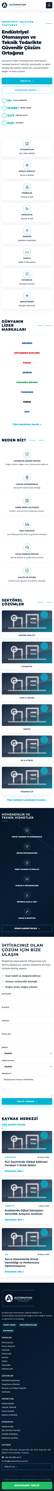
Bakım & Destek (10, 1415)
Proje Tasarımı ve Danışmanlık (27, 832)
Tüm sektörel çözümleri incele (27, 800)
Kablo (4, 1361)
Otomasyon (7, 1342)
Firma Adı (27, 1038)
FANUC (27, 362)
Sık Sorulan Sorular (11, 1430)
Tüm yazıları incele (13, 1125)
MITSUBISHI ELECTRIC (27, 353)
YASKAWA (27, 392)
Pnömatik (6, 1353)
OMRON (27, 372)
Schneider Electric (27, 382)
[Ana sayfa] (14, 5)
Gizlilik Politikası (10, 1434)
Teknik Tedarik (9, 1407)
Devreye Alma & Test (27, 897)
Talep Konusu (27, 1064)
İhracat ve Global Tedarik (14, 1388)
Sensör (5, 1357)
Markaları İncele (27, 90)
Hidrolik (6, 1350)
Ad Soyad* (27, 998)
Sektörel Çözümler (11, 1380)
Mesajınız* (27, 1084)
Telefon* (27, 1025)
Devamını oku (14, 1171)
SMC (27, 411)
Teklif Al (27, 80)
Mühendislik (8, 1403)
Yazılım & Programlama (27, 881)
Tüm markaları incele (27, 424)
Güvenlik (6, 1365)
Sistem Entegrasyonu (27, 848)
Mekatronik (7, 1369)
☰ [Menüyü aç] (49, 5)
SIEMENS (27, 343)
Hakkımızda (8, 1426)
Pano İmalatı (8, 1411)
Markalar (6, 1392)
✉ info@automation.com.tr (15, 1461)
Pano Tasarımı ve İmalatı (27, 865)
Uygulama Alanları (11, 1384)
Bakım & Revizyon (27, 913)
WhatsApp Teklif (27, 1485)
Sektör (27, 1051)
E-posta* (27, 1011)
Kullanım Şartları (10, 1438)
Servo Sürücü (8, 1346)
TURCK (27, 402)
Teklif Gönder (27, 1101)
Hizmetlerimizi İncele (27, 928)
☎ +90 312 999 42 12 (11, 1457)
